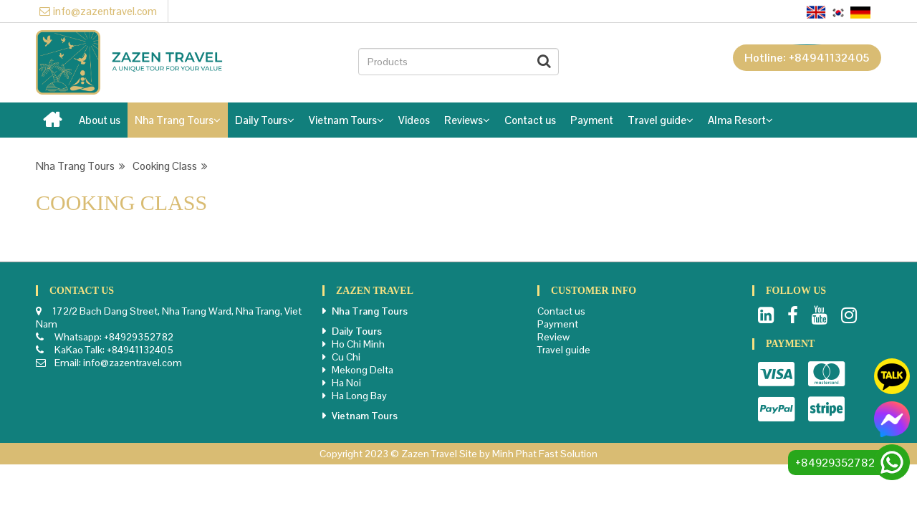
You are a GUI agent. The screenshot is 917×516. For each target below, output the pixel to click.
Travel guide (660, 120)
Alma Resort (740, 120)
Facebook (793, 315)
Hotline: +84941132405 (807, 57)
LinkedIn (765, 315)
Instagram (849, 315)
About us (99, 120)
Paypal (776, 409)
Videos (414, 120)
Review (553, 336)
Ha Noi (346, 382)
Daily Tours (264, 120)
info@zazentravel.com (98, 11)
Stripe (826, 409)
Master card (826, 374)
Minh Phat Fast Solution (544, 453)
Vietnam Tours (346, 120)
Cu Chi (346, 356)
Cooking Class (170, 166)
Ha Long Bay (359, 395)
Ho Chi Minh (358, 344)
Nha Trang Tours (178, 120)
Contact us (530, 120)
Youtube (819, 315)
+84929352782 (138, 336)
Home (54, 124)
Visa (776, 374)
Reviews (467, 120)
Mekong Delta (362, 369)
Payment (591, 120)
